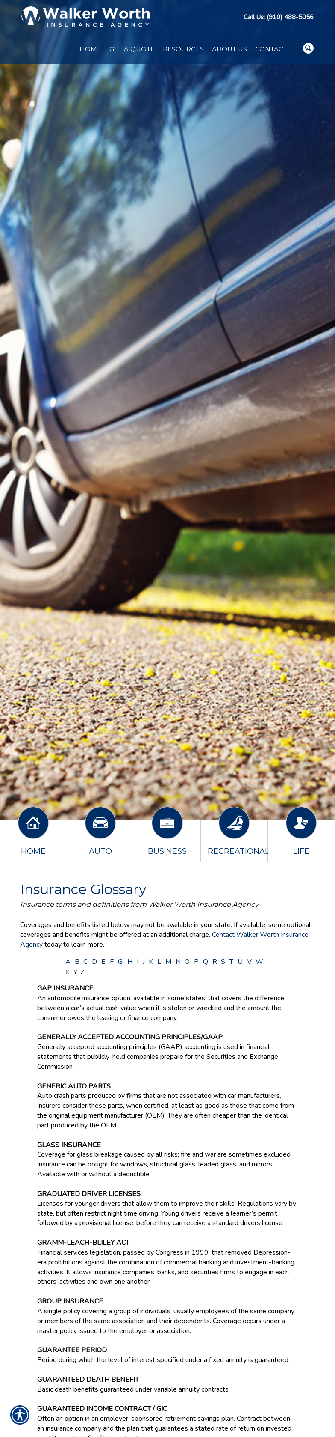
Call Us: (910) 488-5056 (279, 17)
